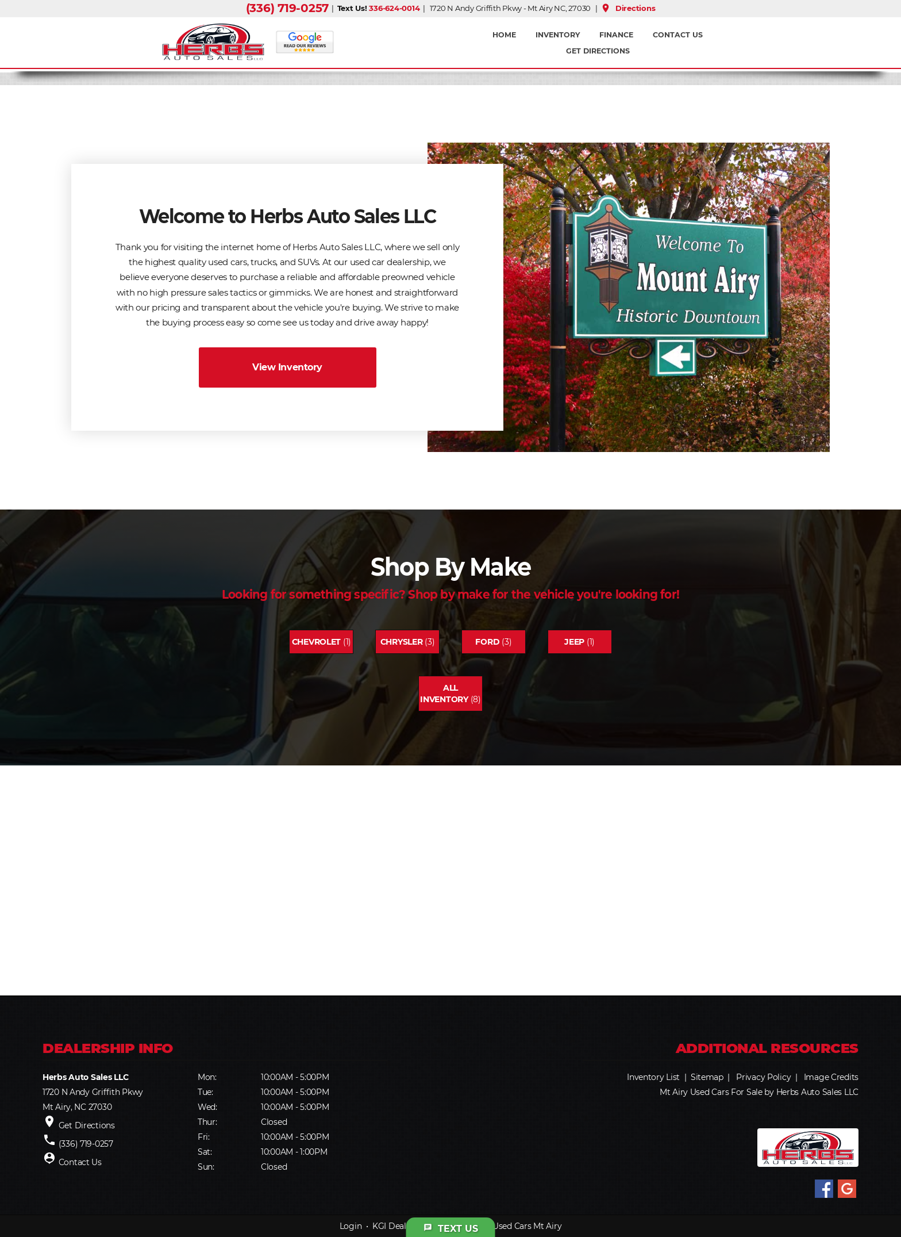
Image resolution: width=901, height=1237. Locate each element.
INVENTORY (558, 34)
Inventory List (653, 1077)
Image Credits (831, 1077)
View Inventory (287, 367)
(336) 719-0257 (287, 8)
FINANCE (616, 34)
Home (504, 34)
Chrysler (401, 642)
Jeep (574, 642)
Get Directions (598, 51)
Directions (627, 8)
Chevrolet (316, 642)
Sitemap (707, 1077)
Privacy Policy (763, 1077)
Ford (487, 642)
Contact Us (678, 34)
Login (351, 1226)
